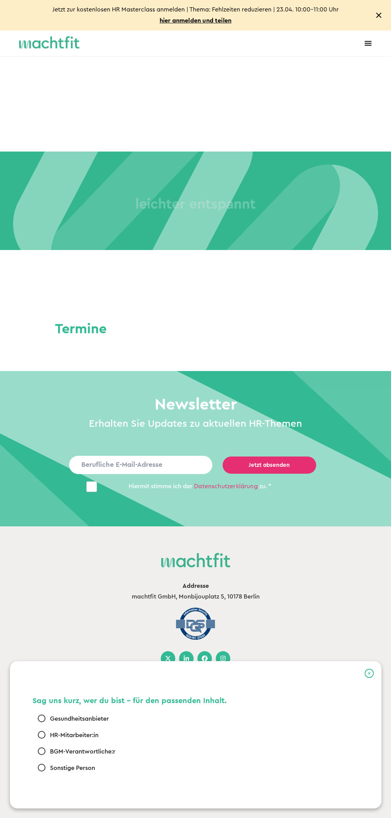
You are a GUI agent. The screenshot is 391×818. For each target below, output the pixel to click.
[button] (369, 673)
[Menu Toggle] (368, 43)
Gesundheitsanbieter (79, 718)
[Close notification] (378, 15)
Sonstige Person (72, 768)
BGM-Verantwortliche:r (82, 751)
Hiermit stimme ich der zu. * (200, 486)
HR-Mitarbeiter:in (74, 735)
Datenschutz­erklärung (226, 486)
